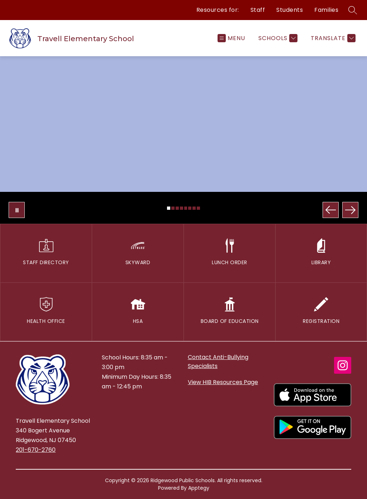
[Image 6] (189, 208)
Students (289, 10)
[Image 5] (185, 208)
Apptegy (198, 487)
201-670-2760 (36, 450)
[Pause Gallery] (17, 210)
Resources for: (217, 10)
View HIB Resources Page (223, 382)
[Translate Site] (332, 38)
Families (326, 10)
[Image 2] (173, 208)
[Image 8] (198, 208)
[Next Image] (350, 210)
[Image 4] (181, 208)
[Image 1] (168, 208)
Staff (258, 10)
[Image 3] (177, 208)
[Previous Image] (331, 210)
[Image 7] (194, 208)
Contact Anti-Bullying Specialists (218, 361)
